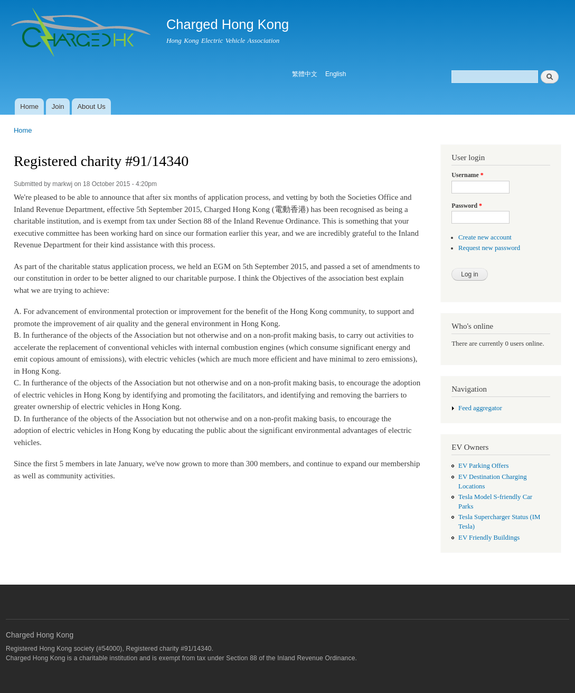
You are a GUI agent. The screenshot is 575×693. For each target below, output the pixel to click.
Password (466, 205)
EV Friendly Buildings (489, 537)
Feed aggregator (480, 408)
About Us (91, 106)
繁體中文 (304, 74)
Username (467, 175)
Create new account (485, 237)
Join (58, 106)
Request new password (489, 248)
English (335, 74)
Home (29, 106)
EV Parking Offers (483, 465)
